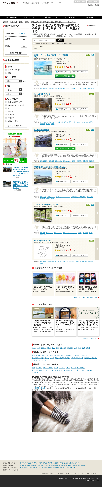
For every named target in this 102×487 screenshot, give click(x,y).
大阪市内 (56, 467)
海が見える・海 (41, 360)
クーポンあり (55, 43)
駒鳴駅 (91, 233)
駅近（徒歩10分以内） (62, 358)
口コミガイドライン (77, 473)
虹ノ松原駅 (91, 88)
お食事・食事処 (41, 355)
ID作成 (97, 5)
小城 (38, 348)
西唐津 (88, 348)
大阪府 (55, 463)
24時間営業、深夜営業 (16, 105)
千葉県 (34, 463)
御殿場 (50, 467)
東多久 (43, 348)
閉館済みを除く (68, 43)
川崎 (25, 467)
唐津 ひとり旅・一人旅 (53, 122)
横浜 (21, 467)
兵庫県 (40, 463)
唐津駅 (84, 88)
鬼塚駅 (52, 124)
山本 (75, 348)
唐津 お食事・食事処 (79, 122)
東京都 (50, 463)
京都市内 (62, 467)
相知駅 (48, 199)
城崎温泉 (40, 465)
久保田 (34, 348)
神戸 (74, 467)
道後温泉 (62, 465)
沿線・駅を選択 (16, 53)
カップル (56, 355)
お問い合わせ (95, 473)
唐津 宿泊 (51, 88)
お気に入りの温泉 (80, 2)
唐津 (83, 348)
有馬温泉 (34, 465)
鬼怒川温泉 (81, 465)
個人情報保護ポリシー (64, 478)
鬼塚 (79, 348)
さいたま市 (39, 467)
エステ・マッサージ (77, 358)
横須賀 (30, 467)
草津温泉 (23, 465)
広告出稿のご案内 (63, 473)
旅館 (33, 360)
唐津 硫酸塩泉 (43, 161)
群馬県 (45, 463)
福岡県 (77, 463)
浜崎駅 (48, 124)
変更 (24, 39)
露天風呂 (50, 355)
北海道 (61, 463)
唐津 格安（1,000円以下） (78, 197)
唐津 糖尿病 (58, 88)
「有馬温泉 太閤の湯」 (39, 388)
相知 (65, 348)
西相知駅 (42, 199)
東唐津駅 (72, 88)
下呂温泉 (47, 465)
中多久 (49, 348)
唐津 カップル (66, 161)
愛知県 (71, 463)
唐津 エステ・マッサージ (63, 197)
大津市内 (69, 467)
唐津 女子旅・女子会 (67, 122)
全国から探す (22, 33)
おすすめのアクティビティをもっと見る (85, 297)
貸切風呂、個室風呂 (90, 358)
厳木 (57, 348)
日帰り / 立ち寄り (14, 70)
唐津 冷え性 (43, 122)
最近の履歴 (93, 2)
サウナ (52, 358)
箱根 (28, 465)
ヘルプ (87, 473)
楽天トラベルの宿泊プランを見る (65, 76)
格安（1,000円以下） (67, 355)
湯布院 (75, 465)
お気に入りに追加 (80, 72)
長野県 (66, 463)
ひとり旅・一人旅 (38, 358)
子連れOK (88, 370)
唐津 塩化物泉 (43, 88)
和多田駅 (79, 88)
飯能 (45, 467)
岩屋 (61, 348)
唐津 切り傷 (66, 88)
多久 (53, 348)
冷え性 (47, 358)
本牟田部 (70, 348)
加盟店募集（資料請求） (48, 473)
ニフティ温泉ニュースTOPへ (88, 338)
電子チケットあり (41, 43)
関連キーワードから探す (11, 470)
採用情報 (96, 478)
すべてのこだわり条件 (16, 126)
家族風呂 (35, 372)
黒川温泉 (69, 465)
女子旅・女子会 (80, 355)
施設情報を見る (63, 72)
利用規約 (90, 478)
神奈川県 (23, 463)
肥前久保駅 (90, 197)
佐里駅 (52, 199)
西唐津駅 (85, 161)
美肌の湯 (69, 370)
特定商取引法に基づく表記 (79, 478)
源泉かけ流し (13, 121)
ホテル (88, 355)
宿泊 (33, 355)
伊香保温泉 (54, 465)
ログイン (90, 5)
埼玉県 (29, 463)
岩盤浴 (10, 111)
